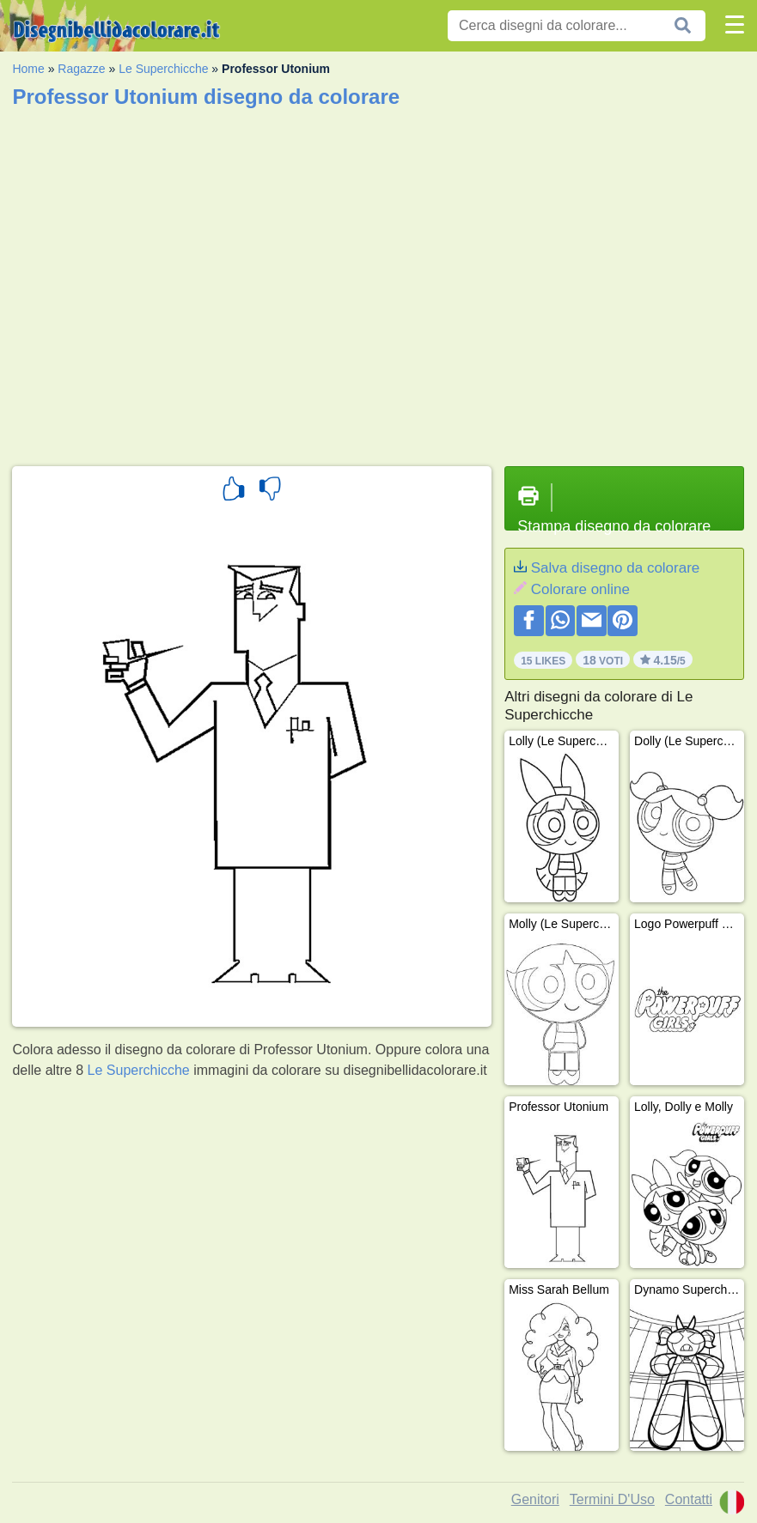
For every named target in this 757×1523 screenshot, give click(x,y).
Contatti (688, 1499)
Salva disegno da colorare (615, 568)
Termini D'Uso (612, 1499)
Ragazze (81, 69)
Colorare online (580, 589)
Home (28, 69)
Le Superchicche (163, 69)
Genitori (535, 1499)
